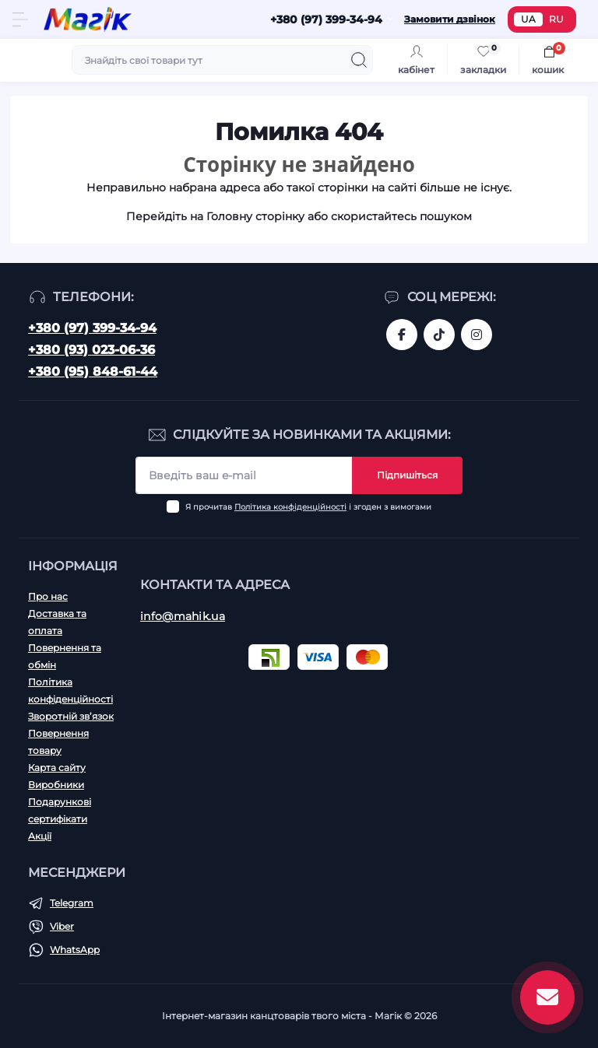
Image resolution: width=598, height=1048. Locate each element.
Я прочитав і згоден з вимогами (308, 507)
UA (528, 19)
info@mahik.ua (182, 616)
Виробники (56, 784)
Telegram (71, 903)
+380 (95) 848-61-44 (92, 371)
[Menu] (20, 19)
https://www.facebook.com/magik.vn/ (402, 334)
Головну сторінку (255, 216)
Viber (62, 926)
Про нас (48, 596)
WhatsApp (75, 949)
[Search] (359, 60)
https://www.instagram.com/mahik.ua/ (476, 334)
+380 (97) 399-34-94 (92, 328)
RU (556, 19)
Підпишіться (407, 475)
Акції (39, 836)
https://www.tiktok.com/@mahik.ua (439, 334)
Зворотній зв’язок (71, 716)
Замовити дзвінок (449, 19)
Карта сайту (57, 767)
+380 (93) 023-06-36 (91, 349)
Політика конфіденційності (290, 507)
